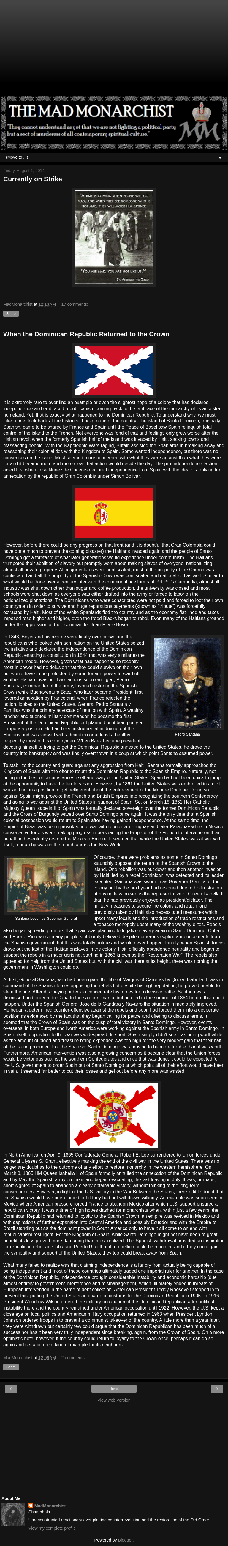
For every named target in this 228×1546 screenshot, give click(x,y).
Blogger (125, 1540)
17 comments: (74, 304)
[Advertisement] (114, 50)
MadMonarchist (50, 1506)
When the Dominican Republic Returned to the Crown (86, 334)
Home (114, 1389)
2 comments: (73, 1357)
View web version (114, 1400)
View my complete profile (52, 1528)
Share (11, 314)
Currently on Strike (32, 179)
